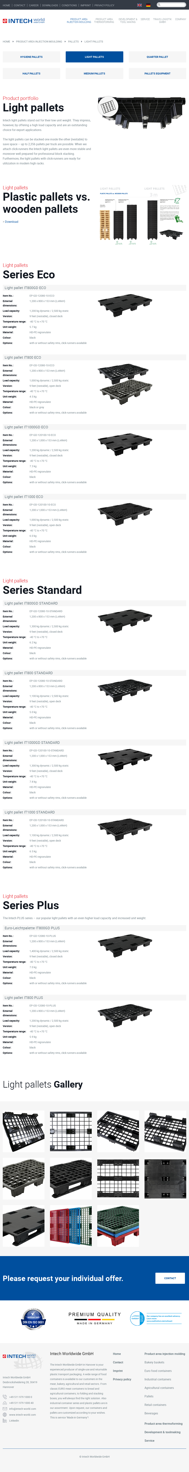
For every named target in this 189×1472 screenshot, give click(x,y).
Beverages (151, 1413)
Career (34, 5)
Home (6, 5)
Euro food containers (158, 1371)
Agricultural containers (159, 1388)
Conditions (69, 5)
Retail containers (155, 1405)
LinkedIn (14, 1420)
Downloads (50, 5)
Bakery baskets (154, 1362)
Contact (19, 5)
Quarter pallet (157, 57)
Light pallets (94, 41)
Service (145, 19)
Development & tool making (128, 20)
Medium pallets (94, 73)
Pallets (73, 41)
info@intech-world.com (22, 1408)
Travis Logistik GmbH (162, 20)
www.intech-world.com (22, 1414)
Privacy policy (104, 5)
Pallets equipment (158, 73)
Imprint (85, 5)
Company (180, 19)
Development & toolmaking (163, 1432)
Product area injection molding (165, 1354)
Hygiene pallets (31, 57)
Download (11, 222)
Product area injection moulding (79, 20)
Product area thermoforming (104, 20)
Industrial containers (158, 1379)
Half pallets (31, 73)
